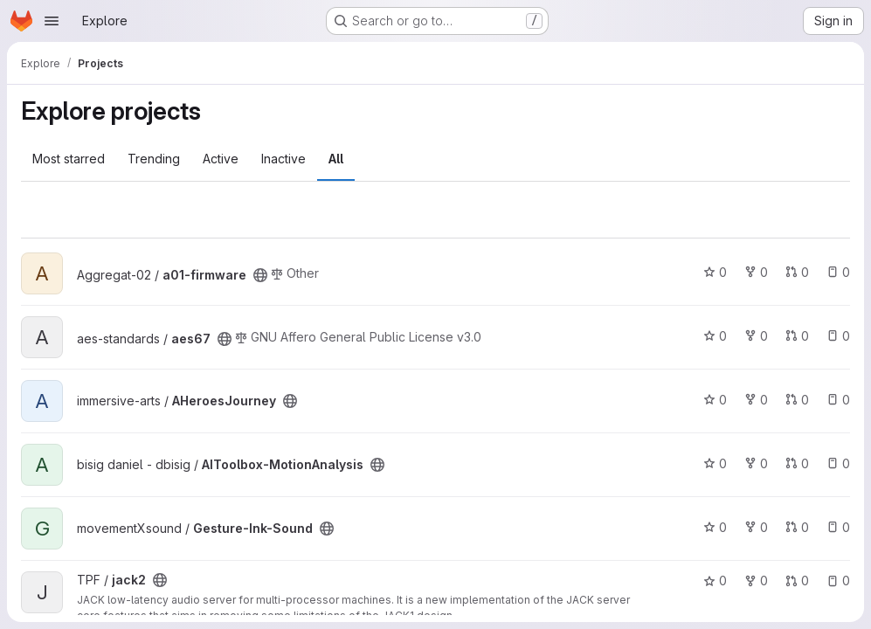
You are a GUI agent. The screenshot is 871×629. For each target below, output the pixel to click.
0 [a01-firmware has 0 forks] (756, 272)
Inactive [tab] (283, 158)
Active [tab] (220, 158)
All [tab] (335, 158)
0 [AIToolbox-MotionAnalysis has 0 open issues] (838, 463)
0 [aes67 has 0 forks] (756, 335)
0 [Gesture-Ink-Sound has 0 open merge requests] (797, 527)
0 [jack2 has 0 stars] (715, 580)
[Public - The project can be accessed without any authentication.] (260, 275)
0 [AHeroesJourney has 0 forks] (756, 399)
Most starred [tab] (68, 158)
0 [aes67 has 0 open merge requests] (797, 335)
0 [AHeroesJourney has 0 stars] (715, 399)
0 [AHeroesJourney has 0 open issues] (838, 399)
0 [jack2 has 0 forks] (756, 580)
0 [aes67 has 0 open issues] (838, 335)
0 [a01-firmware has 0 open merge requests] (797, 272)
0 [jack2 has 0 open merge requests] (797, 580)
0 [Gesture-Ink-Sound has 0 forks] (756, 527)
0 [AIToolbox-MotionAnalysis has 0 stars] (715, 463)
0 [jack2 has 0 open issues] (838, 580)
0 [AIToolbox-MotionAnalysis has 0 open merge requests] (797, 463)
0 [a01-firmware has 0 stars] (715, 272)
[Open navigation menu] (52, 21)
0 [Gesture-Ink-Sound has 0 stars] (715, 527)
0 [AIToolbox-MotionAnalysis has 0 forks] (756, 463)
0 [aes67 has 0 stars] (715, 335)
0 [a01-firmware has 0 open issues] (838, 272)
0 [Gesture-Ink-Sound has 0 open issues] (838, 527)
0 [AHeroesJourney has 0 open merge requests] (797, 399)
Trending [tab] (154, 158)
